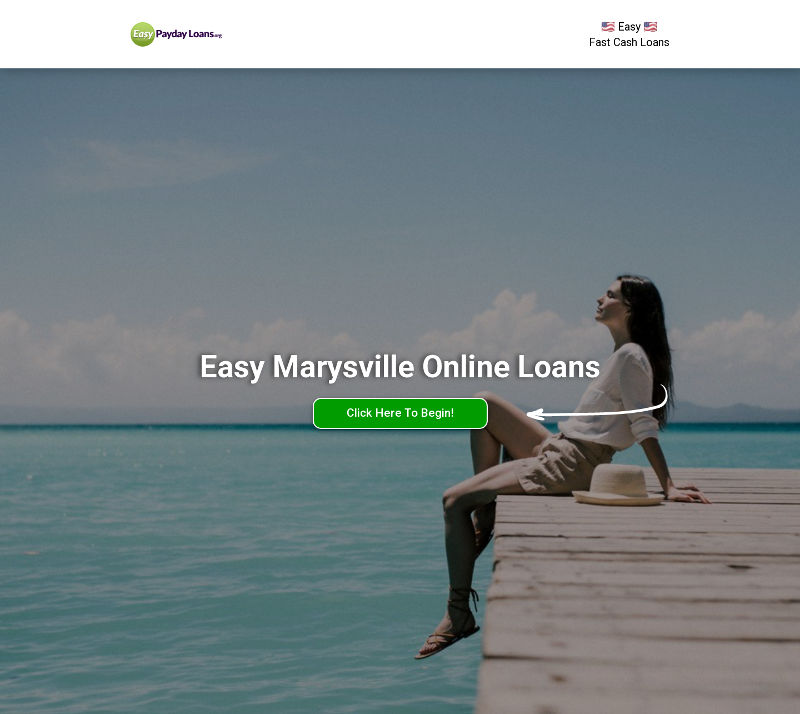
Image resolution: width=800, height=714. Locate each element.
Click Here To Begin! (400, 413)
